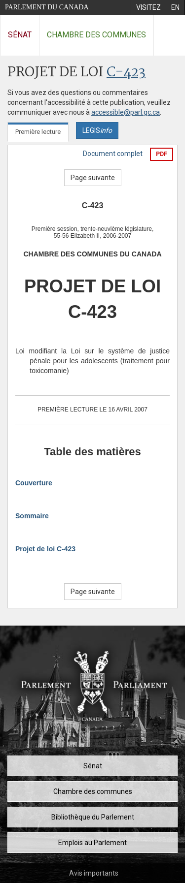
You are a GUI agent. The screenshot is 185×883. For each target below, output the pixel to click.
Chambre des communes (96, 34)
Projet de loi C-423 (45, 549)
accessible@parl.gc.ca (125, 112)
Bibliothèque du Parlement (92, 817)
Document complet (113, 154)
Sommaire (32, 516)
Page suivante (93, 178)
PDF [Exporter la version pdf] (161, 154)
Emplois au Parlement (92, 843)
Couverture (33, 483)
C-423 (126, 73)
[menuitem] (148, 7)
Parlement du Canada (47, 7)
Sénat (20, 34)
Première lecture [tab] (38, 131)
